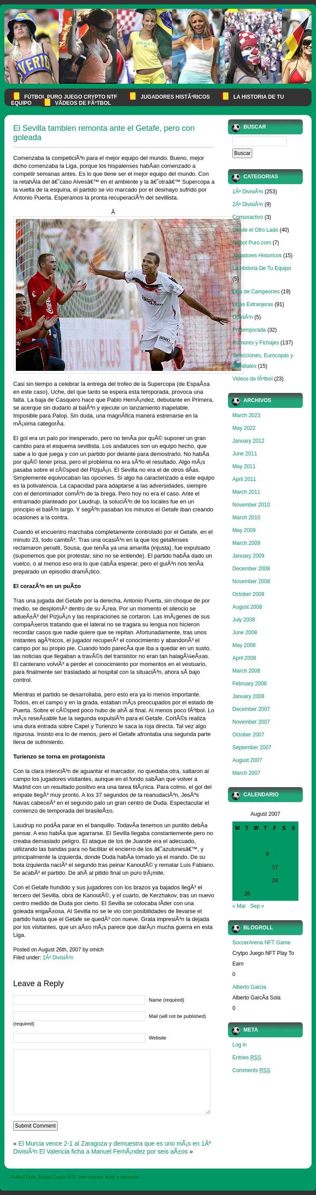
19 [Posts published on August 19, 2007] (294, 867)
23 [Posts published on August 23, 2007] (265, 880)
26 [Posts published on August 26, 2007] (294, 880)
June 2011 (244, 454)
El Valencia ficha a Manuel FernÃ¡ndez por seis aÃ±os (113, 1151)
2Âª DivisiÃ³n (247, 204)
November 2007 (251, 722)
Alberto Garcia (249, 987)
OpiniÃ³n (242, 317)
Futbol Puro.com (251, 243)
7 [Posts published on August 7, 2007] (248, 854)
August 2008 (247, 607)
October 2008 (248, 594)
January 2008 (248, 696)
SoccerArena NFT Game (261, 943)
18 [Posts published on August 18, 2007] (284, 867)
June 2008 (244, 632)
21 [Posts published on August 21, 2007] (247, 880)
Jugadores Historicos (257, 255)
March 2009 (246, 543)
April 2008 (244, 658)
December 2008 (251, 569)
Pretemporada (249, 330)
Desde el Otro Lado (255, 230)
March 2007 (246, 773)
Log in (239, 1045)
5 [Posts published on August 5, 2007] (295, 841)
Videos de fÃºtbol (252, 379)
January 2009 (248, 556)
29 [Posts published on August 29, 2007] (256, 894)
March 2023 (246, 415)
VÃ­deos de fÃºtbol (83, 103)
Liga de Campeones (255, 292)
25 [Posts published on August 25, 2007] (284, 880)
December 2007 (251, 709)
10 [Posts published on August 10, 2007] (275, 854)
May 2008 (244, 645)
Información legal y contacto (108, 1177)
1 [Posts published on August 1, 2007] (258, 841)
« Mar (239, 906)
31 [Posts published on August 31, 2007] (275, 894)
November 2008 (251, 581)
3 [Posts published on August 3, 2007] (276, 841)
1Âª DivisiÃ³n (58, 958)
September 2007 (252, 747)
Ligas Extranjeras (252, 304)
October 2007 (248, 735)
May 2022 (244, 428)
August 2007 (247, 760)
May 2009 (244, 530)
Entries (246, 1057)
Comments (251, 1070)
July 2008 (243, 620)
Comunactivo (247, 217)
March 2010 (246, 517)
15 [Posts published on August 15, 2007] (256, 867)
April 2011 (244, 479)
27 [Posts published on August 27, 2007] (238, 894)
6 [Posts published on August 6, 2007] (239, 854)
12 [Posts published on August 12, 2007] (294, 854)
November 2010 (251, 505)
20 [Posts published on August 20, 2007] (238, 880)
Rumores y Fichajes (255, 343)
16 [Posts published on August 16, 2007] (265, 867)
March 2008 (246, 671)
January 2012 (248, 441)
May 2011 (244, 466)
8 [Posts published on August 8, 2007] (258, 854)
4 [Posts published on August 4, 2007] (285, 841)
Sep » (257, 906)
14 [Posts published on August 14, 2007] (247, 867)
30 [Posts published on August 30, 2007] (265, 894)
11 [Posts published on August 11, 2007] (284, 854)
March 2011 (246, 492)
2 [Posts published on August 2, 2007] (267, 841)
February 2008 (249, 684)
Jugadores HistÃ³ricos (174, 97)
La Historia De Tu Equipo (261, 268)
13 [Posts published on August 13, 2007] (238, 867)
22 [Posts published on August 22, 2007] (256, 880)
